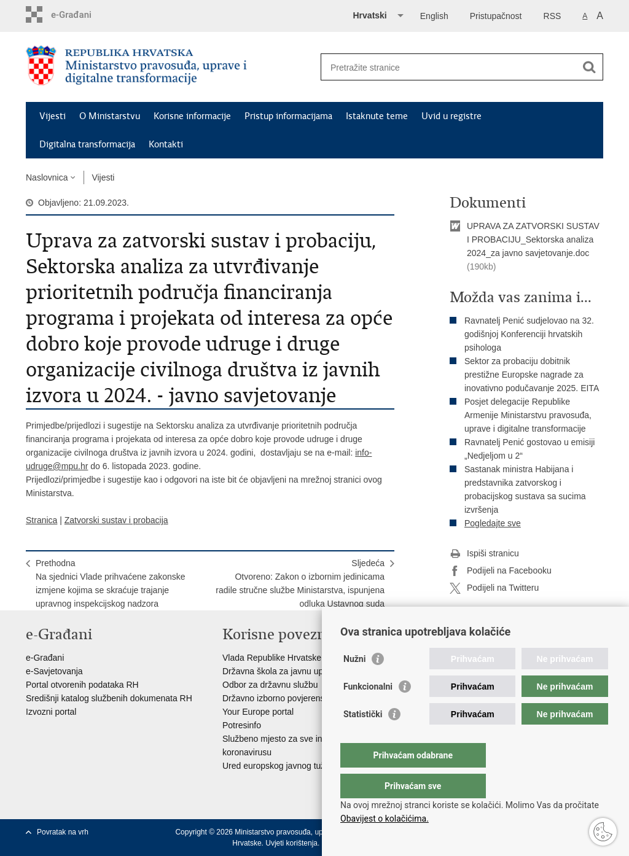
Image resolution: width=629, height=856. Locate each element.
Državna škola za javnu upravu (281, 671)
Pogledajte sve (492, 523)
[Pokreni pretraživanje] (589, 67)
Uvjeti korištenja (291, 843)
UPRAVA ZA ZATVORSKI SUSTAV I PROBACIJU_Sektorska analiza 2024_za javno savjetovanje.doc (533, 239)
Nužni (354, 683)
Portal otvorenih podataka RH (82, 685)
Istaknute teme (377, 116)
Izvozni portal (51, 712)
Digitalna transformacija (87, 144)
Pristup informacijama (288, 116)
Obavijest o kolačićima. (384, 818)
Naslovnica (47, 177)
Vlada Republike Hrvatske (271, 658)
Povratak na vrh (62, 832)
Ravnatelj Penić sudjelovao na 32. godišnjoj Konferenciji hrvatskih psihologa (529, 334)
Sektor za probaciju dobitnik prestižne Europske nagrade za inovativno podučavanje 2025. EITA (531, 374)
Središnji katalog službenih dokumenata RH (109, 698)
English (434, 16)
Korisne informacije (192, 116)
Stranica (41, 520)
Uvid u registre (451, 116)
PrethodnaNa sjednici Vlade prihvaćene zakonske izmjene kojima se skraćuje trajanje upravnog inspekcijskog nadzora (111, 583)
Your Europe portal (258, 712)
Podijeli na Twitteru (494, 588)
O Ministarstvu (109, 116)
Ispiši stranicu (484, 553)
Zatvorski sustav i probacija (116, 520)
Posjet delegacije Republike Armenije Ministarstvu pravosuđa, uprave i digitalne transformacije (528, 415)
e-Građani (45, 658)
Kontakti (166, 144)
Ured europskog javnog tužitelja (282, 766)
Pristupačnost (496, 16)
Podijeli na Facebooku (501, 571)
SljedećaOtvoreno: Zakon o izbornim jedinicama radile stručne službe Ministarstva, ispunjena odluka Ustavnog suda (300, 583)
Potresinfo (241, 725)
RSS (552, 16)
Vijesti (52, 116)
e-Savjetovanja (54, 671)
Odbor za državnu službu (270, 685)
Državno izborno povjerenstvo (279, 698)
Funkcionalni (368, 711)
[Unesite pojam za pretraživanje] (448, 67)
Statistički (362, 739)
